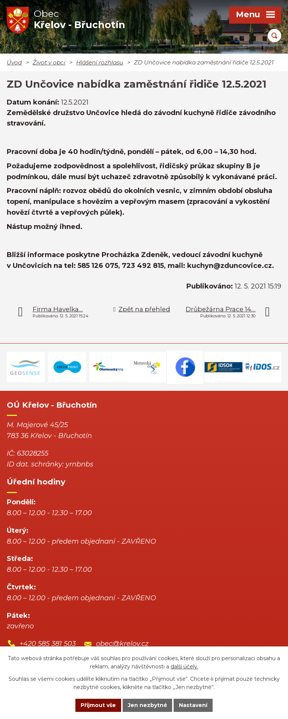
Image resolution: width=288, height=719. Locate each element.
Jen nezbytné (147, 705)
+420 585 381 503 (48, 644)
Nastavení (193, 705)
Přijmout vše (98, 705)
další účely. (184, 667)
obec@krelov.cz (122, 644)
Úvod (14, 62)
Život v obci (49, 62)
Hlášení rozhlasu (99, 62)
